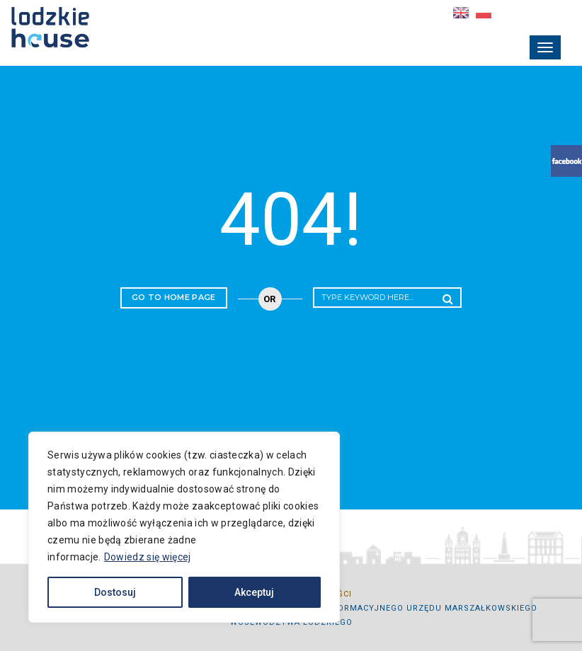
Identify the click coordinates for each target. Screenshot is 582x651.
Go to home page (174, 297)
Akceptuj (254, 592)
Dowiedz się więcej (147, 557)
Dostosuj (115, 592)
